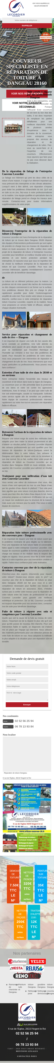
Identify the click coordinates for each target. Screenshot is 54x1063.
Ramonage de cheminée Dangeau (11, 988)
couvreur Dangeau (49, 992)
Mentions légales (27, 1051)
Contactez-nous (27, 1056)
